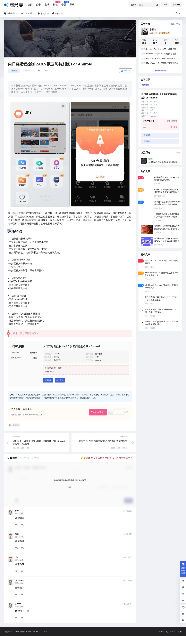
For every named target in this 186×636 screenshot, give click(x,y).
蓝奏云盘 (48, 380)
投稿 (177, 13)
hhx (16, 557)
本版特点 (145, 85)
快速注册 (176, 5)
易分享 (22, 631)
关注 (171, 24)
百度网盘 (59, 380)
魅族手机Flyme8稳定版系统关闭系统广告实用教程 (103, 441)
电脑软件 (10, 13)
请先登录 (173, 127)
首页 (30, 4)
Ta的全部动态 (160, 71)
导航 (72, 4)
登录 (165, 5)
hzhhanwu (19, 580)
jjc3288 (18, 603)
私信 (178, 24)
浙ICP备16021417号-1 (37, 631)
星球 (46, 4)
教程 (55, 3)
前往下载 (125, 71)
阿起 (17, 534)
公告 (38, 4)
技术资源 (27, 13)
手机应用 (13, 71)
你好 (17, 511)
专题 (63, 3)
